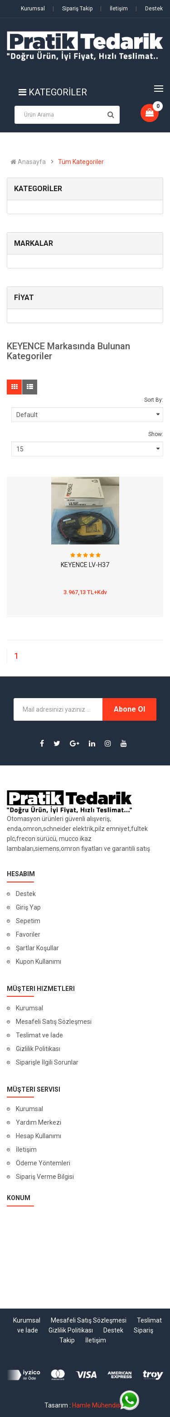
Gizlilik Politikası (38, 1048)
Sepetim (28, 920)
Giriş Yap (28, 907)
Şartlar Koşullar (37, 948)
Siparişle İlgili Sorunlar (47, 1062)
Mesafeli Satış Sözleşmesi (54, 1021)
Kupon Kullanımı (38, 961)
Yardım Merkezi (38, 1122)
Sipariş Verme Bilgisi (45, 1176)
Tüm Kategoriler (81, 162)
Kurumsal (33, 8)
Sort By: (153, 400)
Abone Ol (129, 709)
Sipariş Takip (72, 8)
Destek (149, 8)
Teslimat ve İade (39, 1035)
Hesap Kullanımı (38, 1136)
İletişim (114, 8)
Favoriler (28, 934)
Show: (155, 434)
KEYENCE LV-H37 (85, 564)
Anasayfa (28, 162)
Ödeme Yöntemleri (43, 1163)
